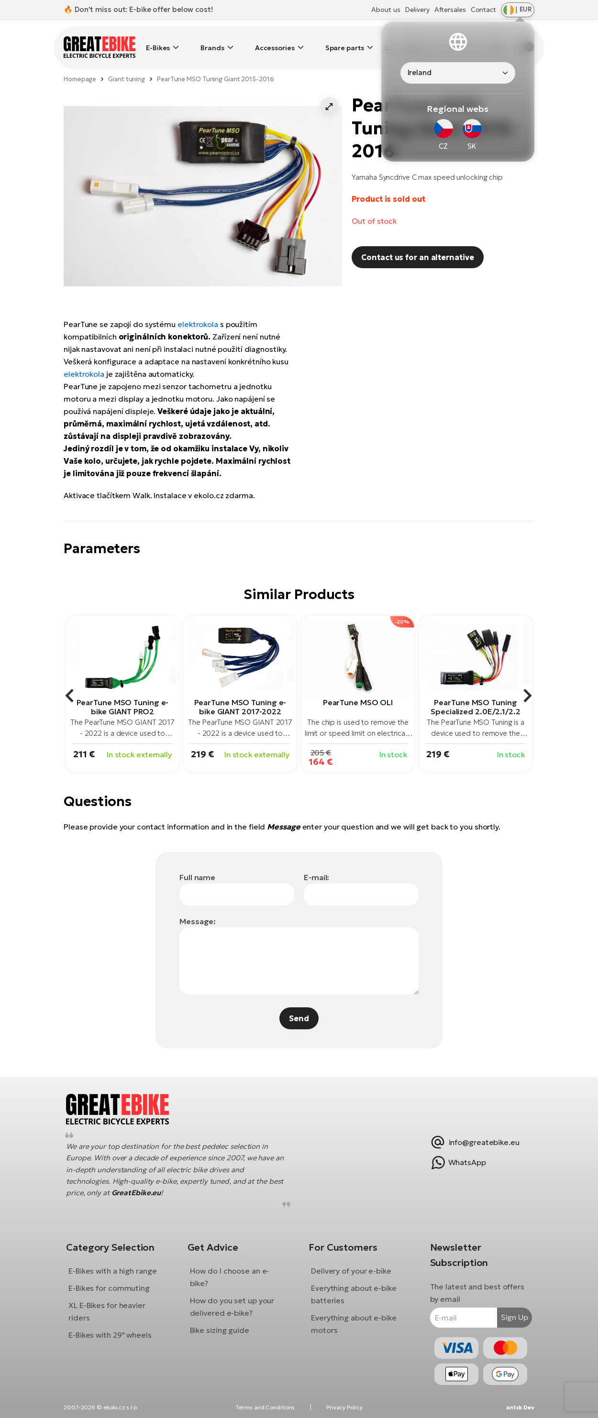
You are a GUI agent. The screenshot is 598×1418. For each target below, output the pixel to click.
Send (299, 1004)
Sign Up (507, 1310)
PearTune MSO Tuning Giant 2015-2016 (215, 65)
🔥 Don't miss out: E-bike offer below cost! (138, 9)
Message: (197, 907)
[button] (329, 92)
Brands (212, 40)
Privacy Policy (344, 1407)
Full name (197, 863)
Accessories (275, 40)
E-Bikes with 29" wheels (117, 1327)
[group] (122, 679)
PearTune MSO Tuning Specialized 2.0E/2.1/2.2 (475, 692)
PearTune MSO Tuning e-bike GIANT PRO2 (123, 692)
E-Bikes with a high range (120, 1263)
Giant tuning (126, 65)
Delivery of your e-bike (351, 1263)
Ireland (420, 72)
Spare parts (344, 40)
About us (385, 9)
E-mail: (316, 863)
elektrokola (197, 310)
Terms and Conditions (265, 1407)
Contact (483, 9)
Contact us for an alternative (417, 243)
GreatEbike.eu (160, 1185)
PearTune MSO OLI (358, 688)
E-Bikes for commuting (116, 1281)
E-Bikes (158, 40)
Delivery (417, 9)
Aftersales (450, 9)
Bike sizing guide (223, 1323)
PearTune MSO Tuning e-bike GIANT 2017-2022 (240, 692)
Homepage (80, 65)
